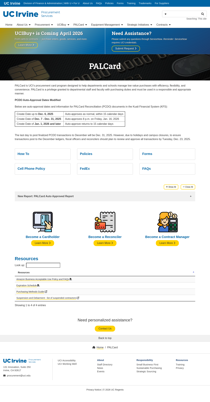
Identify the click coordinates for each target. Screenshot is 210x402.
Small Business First (147, 364)
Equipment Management (107, 24)
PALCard (80, 24)
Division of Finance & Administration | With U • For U (51, 3)
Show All (171, 187)
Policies (109, 3)
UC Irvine (12, 3)
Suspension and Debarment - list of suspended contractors (46, 298)
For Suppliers (162, 3)
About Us (88, 3)
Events (101, 371)
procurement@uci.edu (19, 375)
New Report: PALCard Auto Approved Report (46, 196)
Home (8, 24)
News (100, 368)
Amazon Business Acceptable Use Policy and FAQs (42, 279)
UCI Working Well (67, 364)
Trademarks (145, 3)
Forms (120, 3)
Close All (188, 187)
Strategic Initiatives (139, 24)
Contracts (163, 24)
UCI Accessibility (67, 360)
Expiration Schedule (26, 285)
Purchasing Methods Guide (30, 291)
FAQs (99, 3)
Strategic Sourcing (146, 371)
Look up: (37, 265)
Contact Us (104, 328)
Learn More (26, 45)
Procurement (44, 24)
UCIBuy (63, 24)
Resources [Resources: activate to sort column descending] (24, 272)
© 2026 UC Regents (113, 389)
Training (131, 3)
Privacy (180, 368)
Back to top (105, 338)
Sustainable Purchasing (149, 368)
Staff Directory (104, 364)
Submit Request (125, 48)
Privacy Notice (93, 389)
